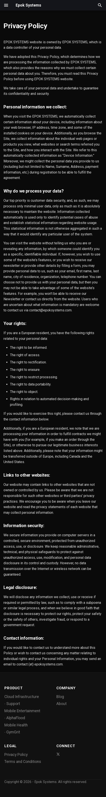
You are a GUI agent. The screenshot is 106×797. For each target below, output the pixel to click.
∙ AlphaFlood (14, 718)
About (61, 703)
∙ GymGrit (12, 732)
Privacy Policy (16, 754)
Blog (60, 697)
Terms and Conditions (22, 761)
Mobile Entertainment (22, 711)
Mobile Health (16, 725)
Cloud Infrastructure (21, 697)
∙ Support (12, 703)
